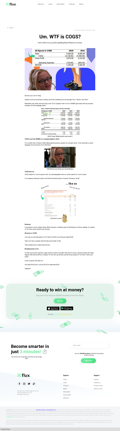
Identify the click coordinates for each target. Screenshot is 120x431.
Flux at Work (67, 395)
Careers (96, 379)
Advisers (66, 398)
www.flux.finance (40, 410)
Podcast (65, 385)
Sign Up (60, 301)
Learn (65, 382)
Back (10, 28)
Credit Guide (9, 417)
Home (65, 379)
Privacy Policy (98, 385)
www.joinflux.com (51, 410)
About (65, 389)
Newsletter (66, 392)
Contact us (97, 382)
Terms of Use (98, 389)
